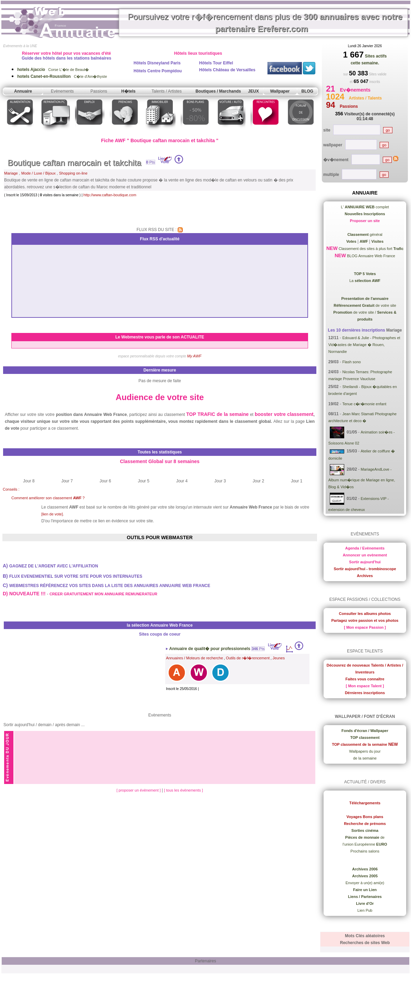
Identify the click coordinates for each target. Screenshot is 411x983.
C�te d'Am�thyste (62, 76)
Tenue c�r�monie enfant (364, 404)
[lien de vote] (52, 514)
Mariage (11, 173)
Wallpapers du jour (364, 751)
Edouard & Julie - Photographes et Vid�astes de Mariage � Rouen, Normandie (364, 345)
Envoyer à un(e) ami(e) (365, 883)
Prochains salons (364, 851)
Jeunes (279, 658)
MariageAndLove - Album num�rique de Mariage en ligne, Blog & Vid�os (361, 478)
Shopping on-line (73, 173)
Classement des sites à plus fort (370, 249)
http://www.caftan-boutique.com (109, 195)
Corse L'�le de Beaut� (53, 69)
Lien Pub (364, 910)
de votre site (365, 305)
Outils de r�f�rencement (248, 658)
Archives (365, 576)
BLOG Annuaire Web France (370, 256)
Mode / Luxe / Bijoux (38, 173)
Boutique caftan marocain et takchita (74, 162)
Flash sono (351, 362)
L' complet (365, 207)
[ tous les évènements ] (183, 790)
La (364, 281)
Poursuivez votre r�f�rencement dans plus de (265, 22)
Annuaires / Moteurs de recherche (194, 658)
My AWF (194, 356)
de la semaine (365, 758)
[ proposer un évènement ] (138, 790)
